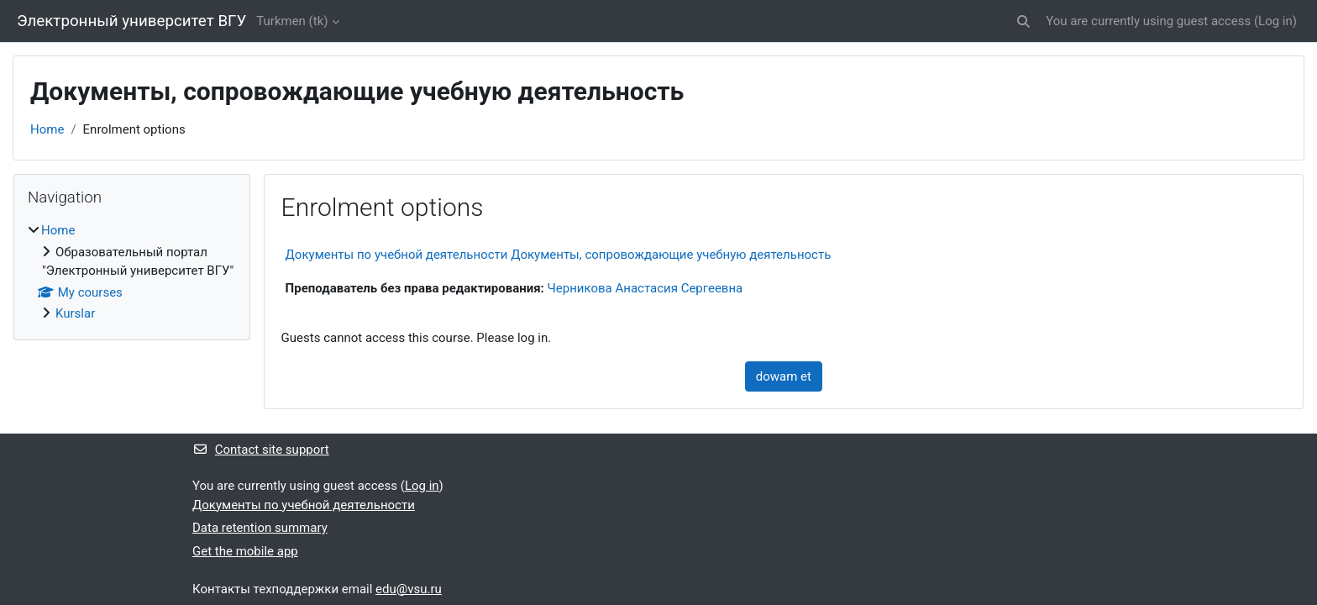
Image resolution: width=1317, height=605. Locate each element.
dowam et (783, 376)
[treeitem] (132, 272)
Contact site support (260, 449)
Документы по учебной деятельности (303, 505)
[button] (1023, 21)
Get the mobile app (245, 551)
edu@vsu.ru (408, 589)
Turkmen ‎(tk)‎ (292, 21)
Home (47, 129)
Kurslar (75, 313)
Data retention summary (260, 527)
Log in (1275, 21)
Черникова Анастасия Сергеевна (645, 288)
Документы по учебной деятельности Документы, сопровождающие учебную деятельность (559, 254)
